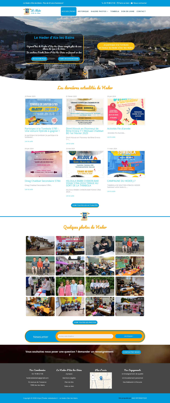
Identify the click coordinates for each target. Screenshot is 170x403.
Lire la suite (29, 141)
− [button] (93, 378)
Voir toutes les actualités (85, 205)
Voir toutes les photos (85, 322)
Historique (83, 11)
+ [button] (93, 375)
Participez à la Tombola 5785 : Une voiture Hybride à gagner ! (42, 129)
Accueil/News (69, 11)
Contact (141, 11)
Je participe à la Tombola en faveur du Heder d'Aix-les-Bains (116, 46)
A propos (69, 374)
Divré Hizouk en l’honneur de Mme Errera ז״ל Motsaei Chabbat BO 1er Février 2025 (84, 131)
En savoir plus (39, 59)
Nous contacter (140, 3)
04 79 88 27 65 (109, 3)
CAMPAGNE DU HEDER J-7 (121, 180)
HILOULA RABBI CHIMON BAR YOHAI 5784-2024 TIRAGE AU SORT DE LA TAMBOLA (82, 183)
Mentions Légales (69, 378)
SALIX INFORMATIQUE (139, 398)
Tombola (114, 11)
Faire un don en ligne (68, 59)
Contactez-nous (131, 352)
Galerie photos (98, 11)
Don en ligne (127, 11)
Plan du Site (69, 382)
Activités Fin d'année (118, 128)
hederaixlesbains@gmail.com (37, 378)
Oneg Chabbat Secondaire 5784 (42, 180)
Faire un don (124, 3)
